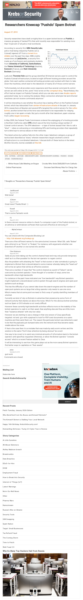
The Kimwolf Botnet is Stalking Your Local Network (23, 420)
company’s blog (56, 91)
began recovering (22, 116)
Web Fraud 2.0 (37, 153)
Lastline (20, 156)
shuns (70, 156)
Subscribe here (9, 374)
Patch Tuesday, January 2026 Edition (17, 410)
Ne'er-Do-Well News (11, 491)
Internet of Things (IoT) (12, 482)
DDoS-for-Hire (8, 463)
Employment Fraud (10, 473)
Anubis (66, 93)
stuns (7, 159)
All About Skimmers (11, 445)
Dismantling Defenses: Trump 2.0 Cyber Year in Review (25, 429)
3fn (6, 156)
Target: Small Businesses (13, 529)
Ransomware (8, 505)
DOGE (5, 468)
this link (38, 143)
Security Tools (8, 515)
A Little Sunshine (10, 153)
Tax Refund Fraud (10, 533)
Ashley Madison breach (12, 450)
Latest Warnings (9, 487)
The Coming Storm (24, 153)
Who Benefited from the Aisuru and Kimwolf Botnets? (25, 415)
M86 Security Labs (31, 156)
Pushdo (63, 156)
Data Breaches (9, 459)
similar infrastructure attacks (45, 105)
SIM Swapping (8, 519)
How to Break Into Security (14, 477)
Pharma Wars (8, 501)
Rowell (12, 209)
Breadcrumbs (8, 454)
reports (73, 93)
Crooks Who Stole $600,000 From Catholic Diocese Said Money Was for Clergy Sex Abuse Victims (59, 167)
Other (5, 496)
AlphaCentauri (17, 230)
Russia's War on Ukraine (12, 510)
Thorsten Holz (16, 159)
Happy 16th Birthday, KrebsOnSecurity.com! (20, 424)
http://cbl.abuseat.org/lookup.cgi (20, 238)
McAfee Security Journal (49, 156)
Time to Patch (8, 542)
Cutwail (12, 156)
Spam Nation (8, 524)
